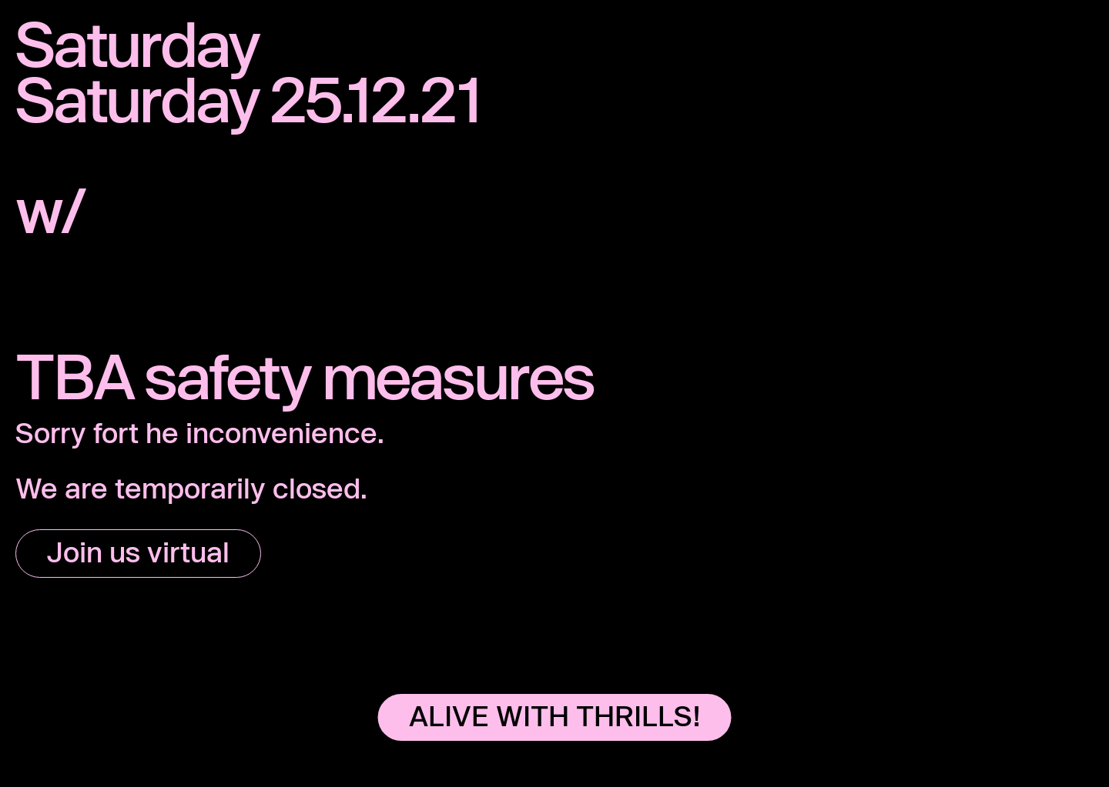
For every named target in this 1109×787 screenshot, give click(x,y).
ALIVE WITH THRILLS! (555, 715)
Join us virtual (138, 551)
